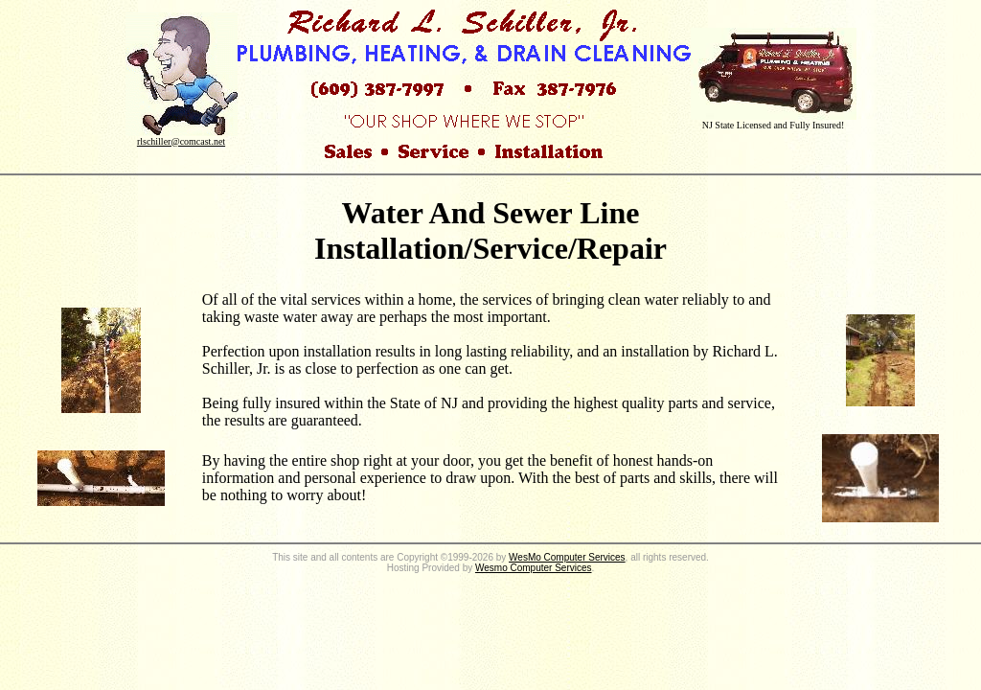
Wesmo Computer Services (533, 568)
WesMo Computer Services (567, 557)
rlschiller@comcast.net (181, 141)
